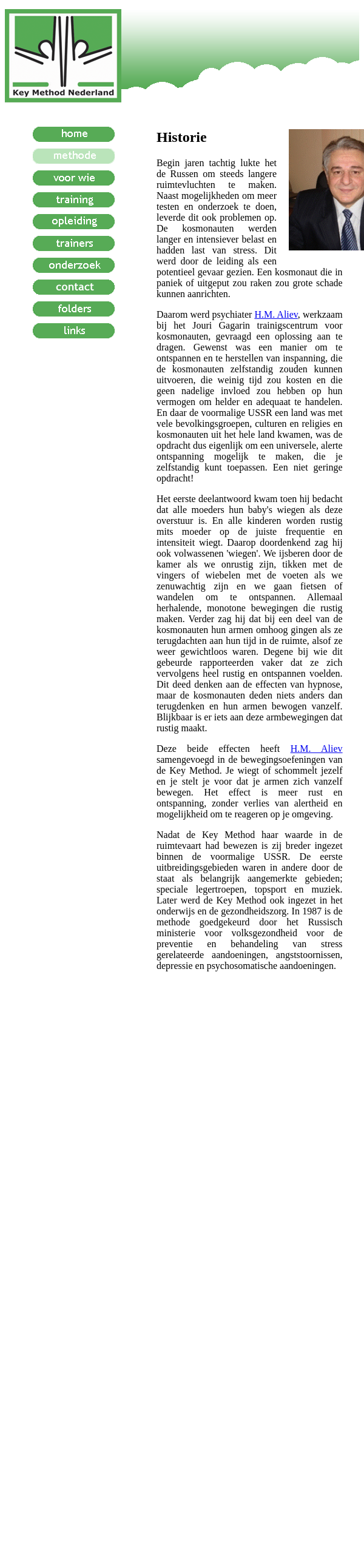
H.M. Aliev (275, 314)
